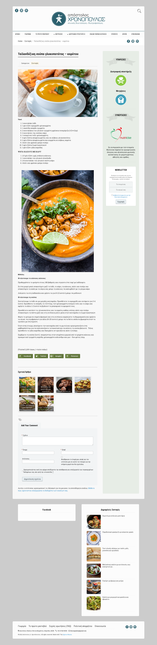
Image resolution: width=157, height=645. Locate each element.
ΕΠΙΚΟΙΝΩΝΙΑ (136, 34)
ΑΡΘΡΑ (124, 34)
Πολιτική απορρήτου (83, 626)
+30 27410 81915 (62, 631)
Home (20, 41)
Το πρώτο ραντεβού (38, 626)
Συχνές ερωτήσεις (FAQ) (60, 626)
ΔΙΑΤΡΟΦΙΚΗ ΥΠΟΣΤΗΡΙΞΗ (77, 34)
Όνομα (24, 450)
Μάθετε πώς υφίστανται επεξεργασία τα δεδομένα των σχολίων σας (56, 489)
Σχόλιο (25, 435)
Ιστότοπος (25, 459)
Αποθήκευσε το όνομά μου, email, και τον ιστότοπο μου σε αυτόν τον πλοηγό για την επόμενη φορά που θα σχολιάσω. (75, 461)
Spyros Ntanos (67, 634)
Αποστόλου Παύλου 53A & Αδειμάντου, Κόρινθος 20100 (36, 631)
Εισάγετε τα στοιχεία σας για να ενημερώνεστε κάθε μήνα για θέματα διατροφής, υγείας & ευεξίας (121, 177)
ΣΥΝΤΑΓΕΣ (114, 34)
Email (63, 450)
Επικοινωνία (100, 626)
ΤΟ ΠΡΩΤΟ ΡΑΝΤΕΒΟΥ (42, 34)
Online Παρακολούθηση (98, 34)
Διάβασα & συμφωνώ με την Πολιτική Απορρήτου (121, 196)
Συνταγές (28, 41)
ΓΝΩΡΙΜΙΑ (28, 34)
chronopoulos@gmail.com (78, 631)
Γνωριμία (22, 626)
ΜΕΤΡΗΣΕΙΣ (59, 34)
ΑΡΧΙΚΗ (17, 34)
